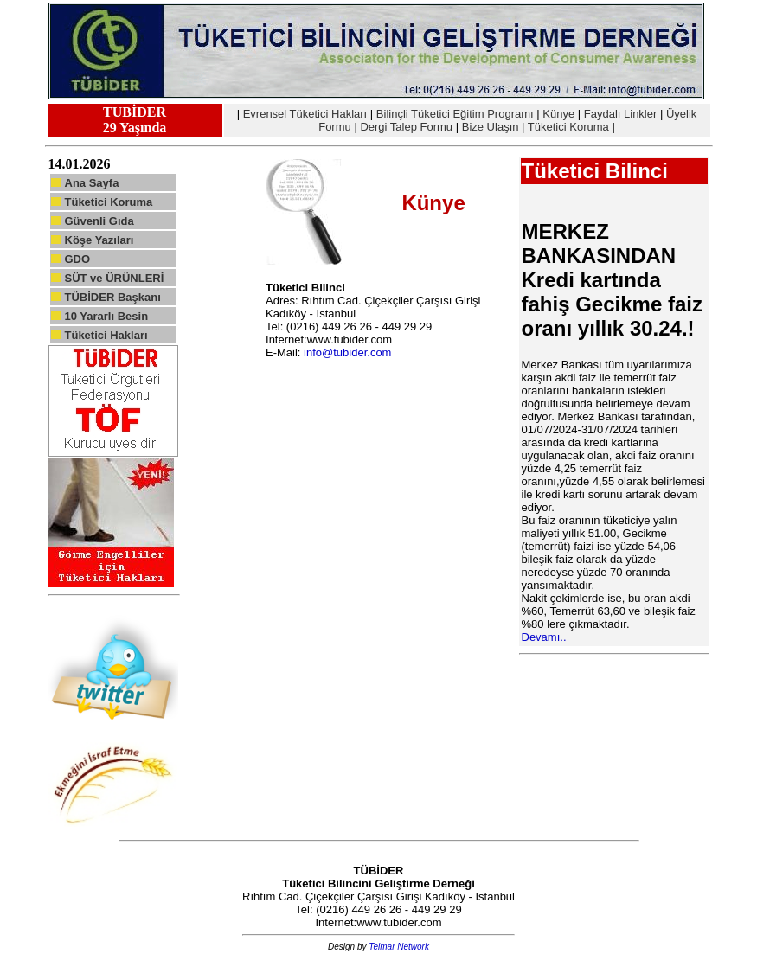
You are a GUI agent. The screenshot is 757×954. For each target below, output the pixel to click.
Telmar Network (399, 946)
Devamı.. (544, 637)
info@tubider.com (347, 352)
